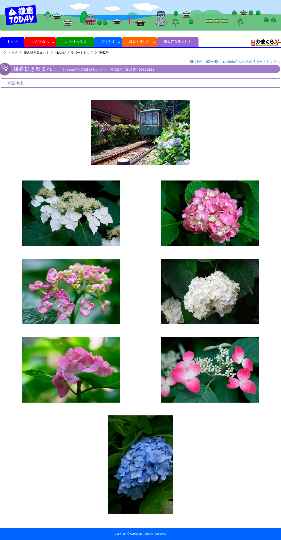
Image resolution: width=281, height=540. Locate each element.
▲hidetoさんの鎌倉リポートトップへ (251, 62)
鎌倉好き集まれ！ (177, 42)
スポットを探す (75, 42)
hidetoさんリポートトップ (74, 52)
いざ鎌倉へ (40, 42)
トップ (12, 42)
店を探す (108, 42)
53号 (212, 62)
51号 (196, 62)
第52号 (104, 52)
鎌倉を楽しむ (139, 42)
